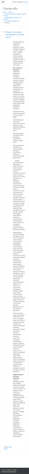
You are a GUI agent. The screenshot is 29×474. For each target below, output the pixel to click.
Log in (25, 2)
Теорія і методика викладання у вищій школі (14, 34)
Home (4, 12)
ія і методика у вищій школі (12, 21)
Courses (10, 12)
